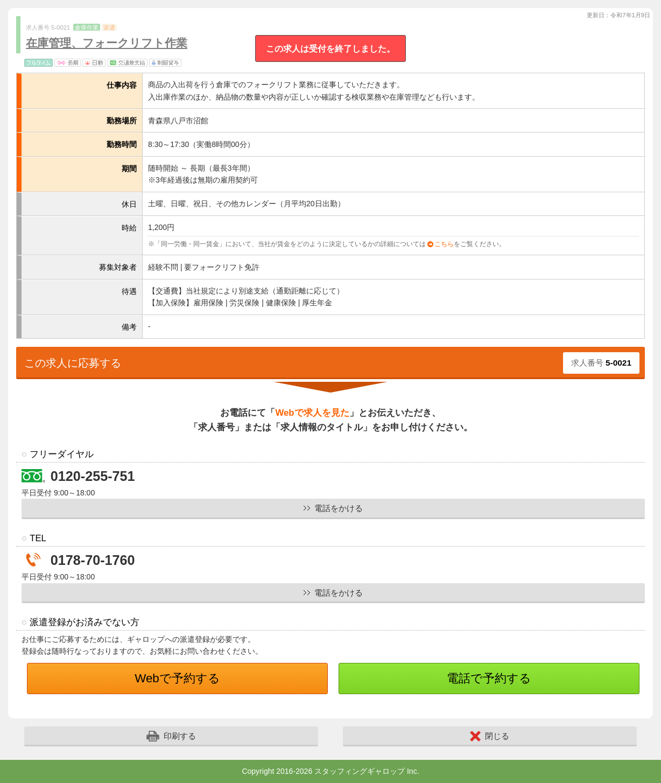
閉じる (489, 736)
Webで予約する (177, 678)
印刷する (170, 736)
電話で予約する (489, 678)
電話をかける (338, 508)
